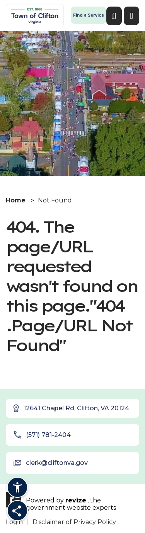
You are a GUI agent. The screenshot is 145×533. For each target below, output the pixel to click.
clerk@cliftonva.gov (51, 463)
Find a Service (88, 15)
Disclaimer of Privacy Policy (74, 522)
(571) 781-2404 (42, 435)
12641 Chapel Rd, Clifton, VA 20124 (70, 408)
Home (16, 200)
